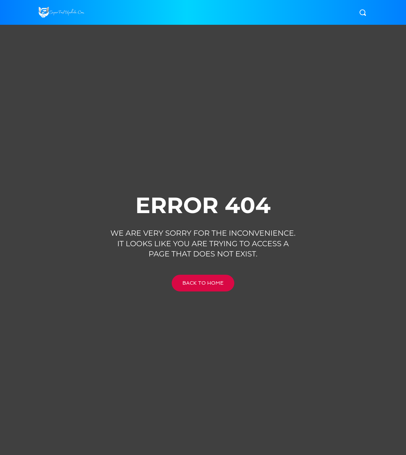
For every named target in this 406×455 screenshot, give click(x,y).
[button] (362, 12)
